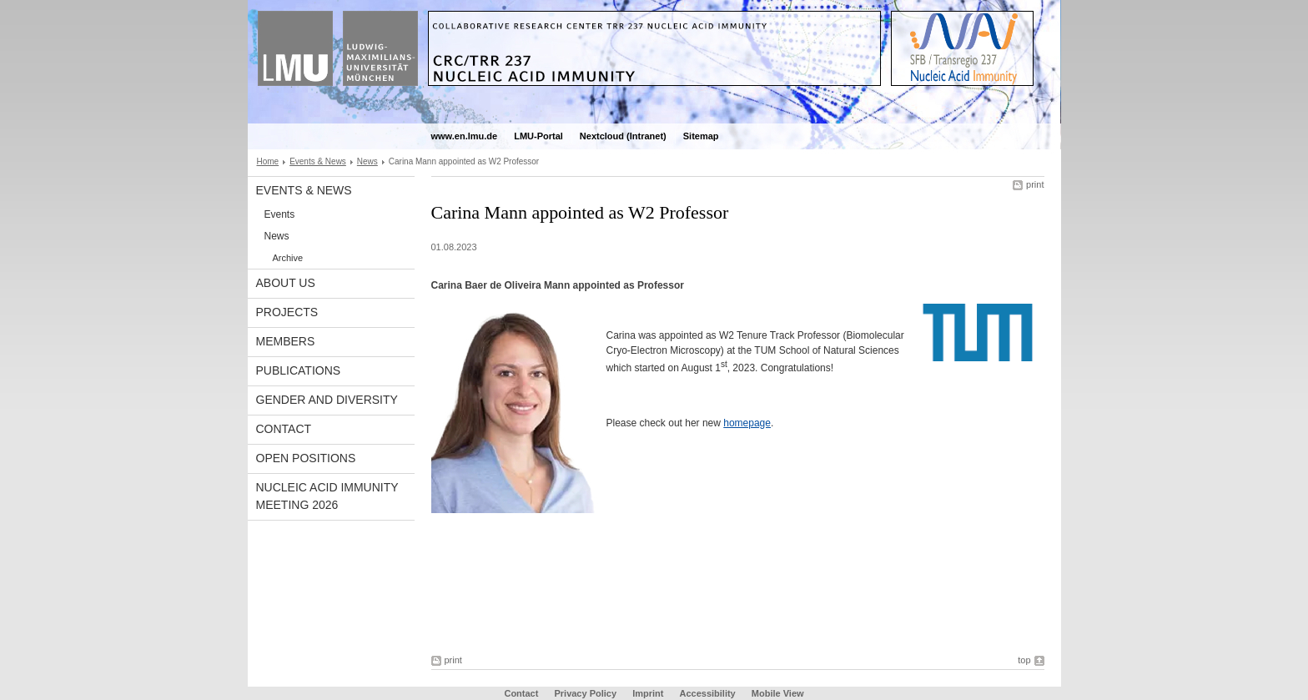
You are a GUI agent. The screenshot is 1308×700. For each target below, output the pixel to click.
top (1024, 660)
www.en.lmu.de (464, 136)
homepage (747, 423)
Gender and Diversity (327, 399)
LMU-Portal (538, 136)
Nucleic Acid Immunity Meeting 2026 (327, 496)
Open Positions (306, 458)
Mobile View (778, 693)
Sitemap (701, 136)
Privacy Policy (585, 693)
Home (268, 161)
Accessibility (708, 693)
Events (279, 214)
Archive (288, 258)
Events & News (317, 161)
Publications (298, 370)
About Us (285, 283)
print (1035, 184)
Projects (287, 312)
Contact (284, 429)
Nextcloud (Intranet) (623, 136)
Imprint (647, 693)
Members (285, 341)
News (367, 161)
